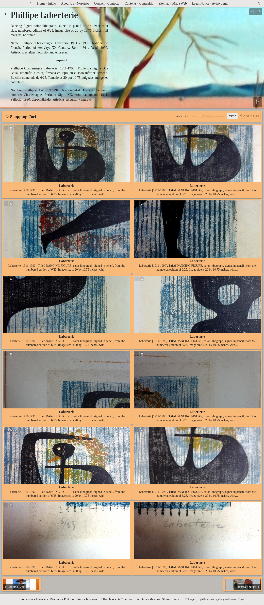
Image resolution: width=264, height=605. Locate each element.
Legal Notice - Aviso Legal (210, 3)
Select (178, 116)
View (232, 116)
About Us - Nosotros (75, 3)
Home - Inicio (46, 3)
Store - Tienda (170, 599)
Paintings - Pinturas (62, 599)
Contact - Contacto (107, 3)
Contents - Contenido (139, 3)
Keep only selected (214, 116)
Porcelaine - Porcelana (34, 599)
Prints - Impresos (86, 599)
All (186, 116)
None (194, 116)
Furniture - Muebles (148, 599)
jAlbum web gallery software (218, 599)
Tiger (241, 599)
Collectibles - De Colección (116, 599)
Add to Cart (250, 116)
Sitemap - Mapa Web (172, 3)
